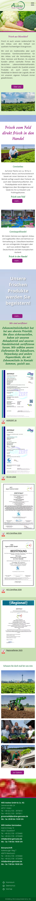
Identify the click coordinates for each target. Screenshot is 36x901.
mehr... (17, 201)
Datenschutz (10, 886)
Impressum (10, 882)
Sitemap (9, 889)
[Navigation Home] (18, 5)
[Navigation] (32, 4)
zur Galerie (17, 772)
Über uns (17, 87)
